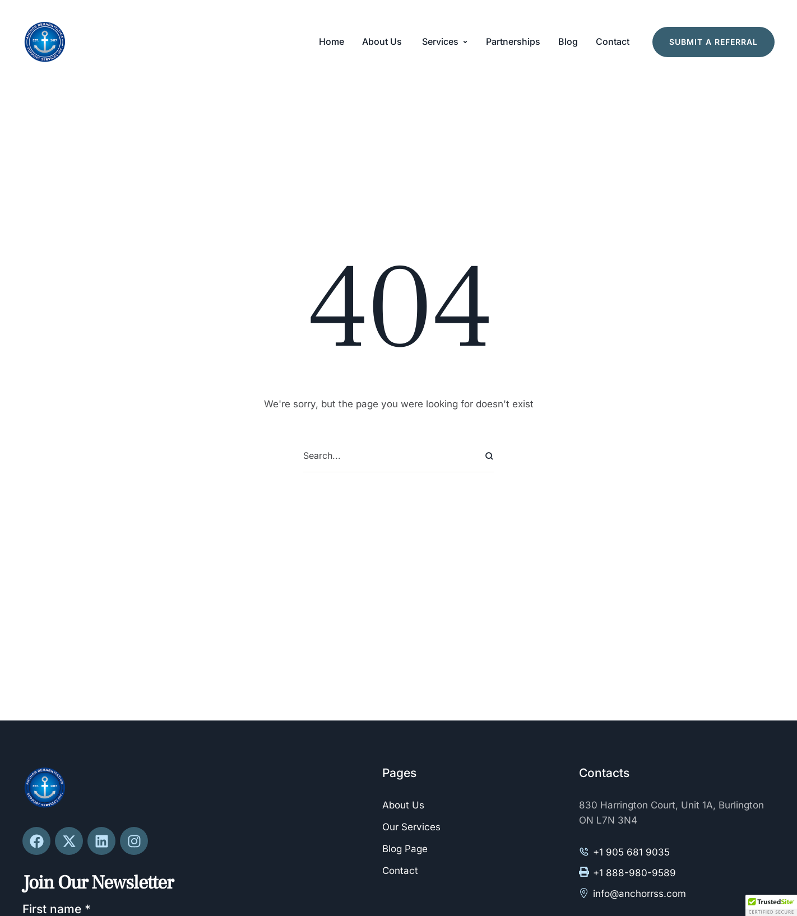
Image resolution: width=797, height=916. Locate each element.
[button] (465, 42)
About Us (403, 805)
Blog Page (405, 848)
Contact (400, 870)
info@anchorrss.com (639, 893)
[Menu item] (331, 42)
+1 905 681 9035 (631, 852)
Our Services (411, 827)
